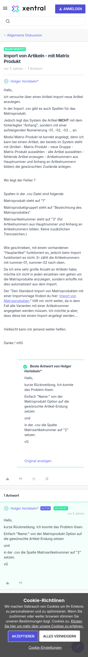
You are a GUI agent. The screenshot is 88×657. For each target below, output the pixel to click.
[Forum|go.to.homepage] (28, 9)
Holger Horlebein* (24, 81)
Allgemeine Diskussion (24, 35)
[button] (5, 10)
